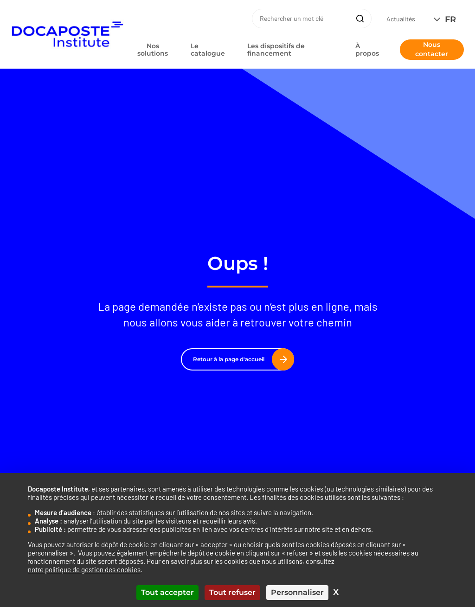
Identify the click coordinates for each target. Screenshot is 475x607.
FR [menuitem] (450, 19)
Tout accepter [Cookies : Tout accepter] (167, 592)
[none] (447, 19)
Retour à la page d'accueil (240, 359)
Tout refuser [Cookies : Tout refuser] (232, 592)
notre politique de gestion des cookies (84, 569)
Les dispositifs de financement (276, 49)
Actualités (400, 19)
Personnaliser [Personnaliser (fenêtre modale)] (297, 592)
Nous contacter (431, 49)
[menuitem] (447, 19)
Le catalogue (208, 49)
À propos (367, 49)
